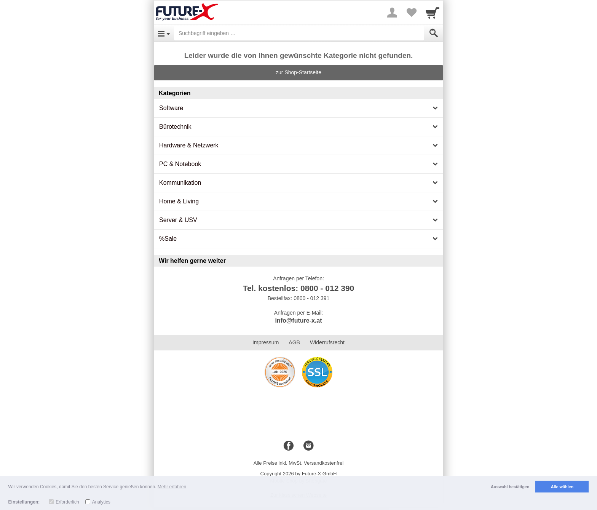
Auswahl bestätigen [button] (510, 486)
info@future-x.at (298, 320)
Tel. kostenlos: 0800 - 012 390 (298, 288)
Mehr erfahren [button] (172, 486)
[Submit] (433, 33)
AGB (294, 342)
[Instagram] (308, 446)
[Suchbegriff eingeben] (299, 33)
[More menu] (392, 13)
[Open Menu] (164, 33)
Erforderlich (67, 502)
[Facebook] (288, 446)
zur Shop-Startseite (298, 72)
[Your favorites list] (411, 13)
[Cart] (432, 13)
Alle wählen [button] (562, 486)
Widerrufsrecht (327, 342)
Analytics (101, 502)
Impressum (265, 342)
